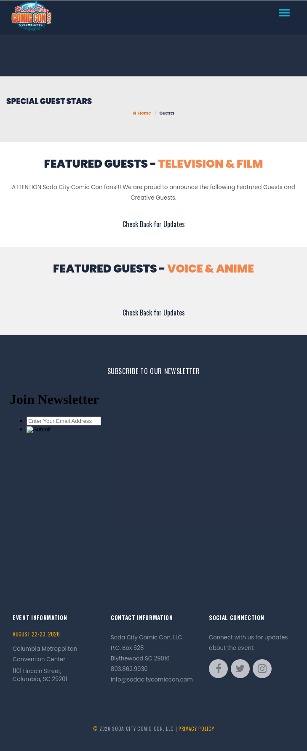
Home (142, 113)
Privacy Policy (196, 728)
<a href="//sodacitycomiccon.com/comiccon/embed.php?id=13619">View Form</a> (153, 481)
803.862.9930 (129, 669)
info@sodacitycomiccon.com (152, 680)
